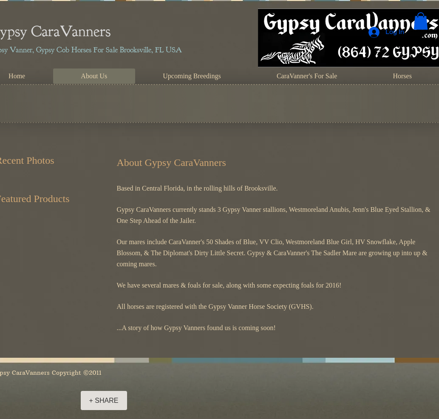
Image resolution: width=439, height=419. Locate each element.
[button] (421, 21)
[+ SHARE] (104, 400)
